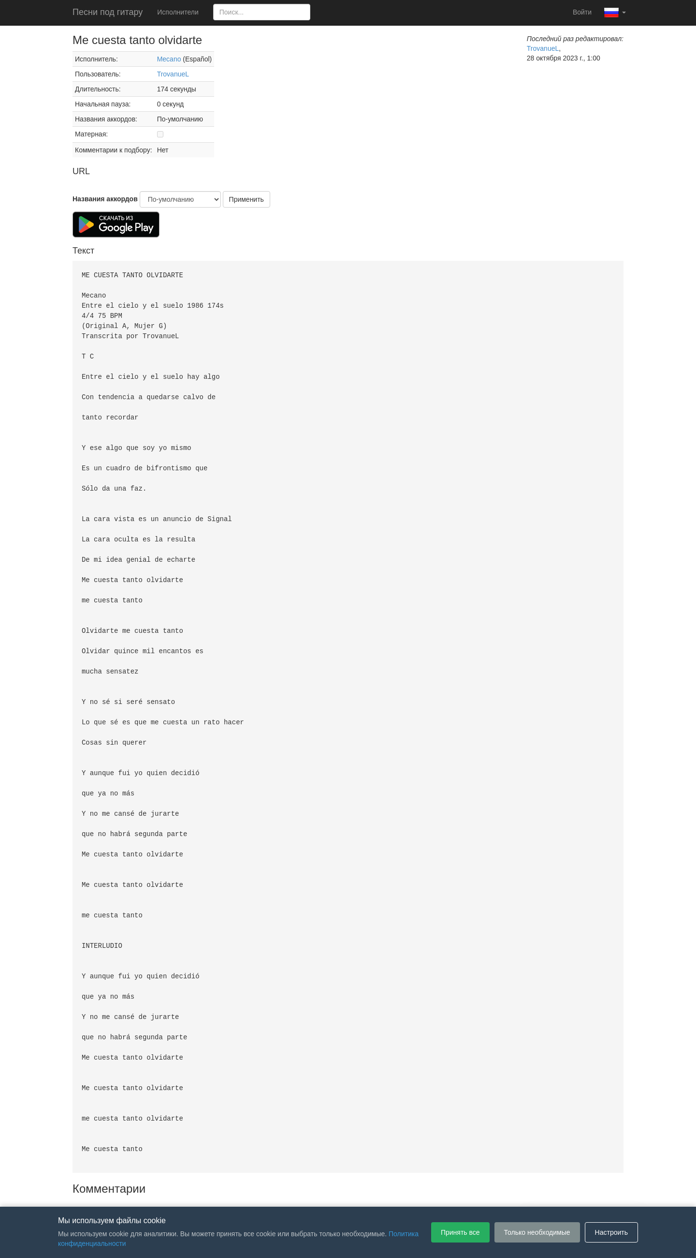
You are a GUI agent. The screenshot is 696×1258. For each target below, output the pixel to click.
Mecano (169, 59)
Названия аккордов (105, 199)
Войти (582, 12)
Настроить (611, 1232)
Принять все (460, 1232)
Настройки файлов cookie (456, 1192)
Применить (246, 199)
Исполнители (177, 12)
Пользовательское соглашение (248, 1192)
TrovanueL (173, 74)
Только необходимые (537, 1232)
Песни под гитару (107, 12)
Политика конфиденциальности (356, 1192)
